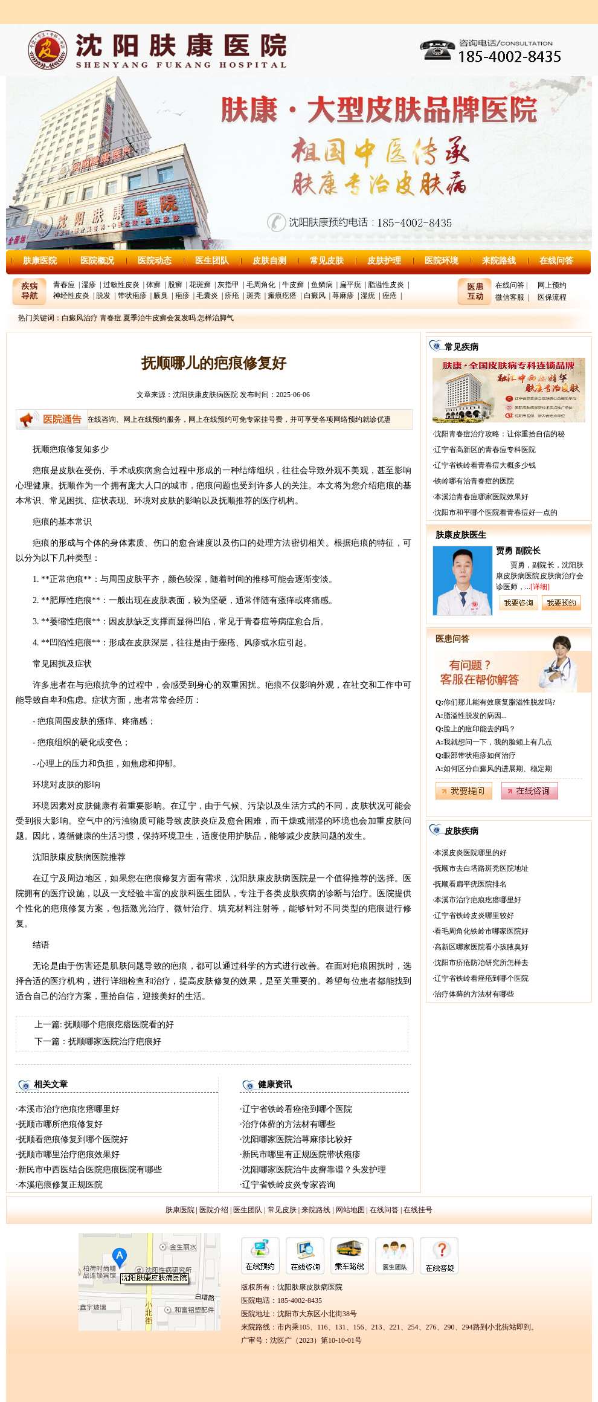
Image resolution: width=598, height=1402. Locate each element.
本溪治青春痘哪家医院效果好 (481, 497)
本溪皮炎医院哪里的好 (470, 852)
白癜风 (315, 295)
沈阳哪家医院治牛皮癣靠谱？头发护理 (314, 1169)
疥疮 (232, 295)
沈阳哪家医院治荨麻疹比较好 (297, 1139)
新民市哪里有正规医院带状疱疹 (301, 1154)
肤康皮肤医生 (461, 535)
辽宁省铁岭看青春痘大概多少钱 (485, 465)
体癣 (153, 284)
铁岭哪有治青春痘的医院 (474, 481)
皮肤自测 (269, 260)
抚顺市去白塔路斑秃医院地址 (481, 868)
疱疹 (182, 295)
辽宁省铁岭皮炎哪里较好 (474, 915)
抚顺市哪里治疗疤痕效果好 (69, 1154)
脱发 (103, 295)
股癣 (175, 284)
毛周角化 (260, 284)
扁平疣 (350, 284)
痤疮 (389, 295)
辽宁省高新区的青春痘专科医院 (485, 449)
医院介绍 (213, 1210)
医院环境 (441, 260)
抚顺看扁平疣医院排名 (470, 884)
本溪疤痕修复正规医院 (60, 1184)
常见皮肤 (327, 260)
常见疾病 (461, 347)
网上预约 (552, 285)
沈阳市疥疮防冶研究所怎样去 (481, 962)
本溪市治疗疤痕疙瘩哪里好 (69, 1109)
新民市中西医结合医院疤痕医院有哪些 (90, 1169)
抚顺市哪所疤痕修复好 (60, 1124)
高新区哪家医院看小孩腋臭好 (481, 947)
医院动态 (155, 260)
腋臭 (160, 295)
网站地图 (350, 1210)
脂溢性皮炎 (386, 284)
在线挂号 (417, 1210)
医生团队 (212, 260)
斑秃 (253, 295)
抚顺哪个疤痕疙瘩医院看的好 (119, 1024)
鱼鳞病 (322, 284)
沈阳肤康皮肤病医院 (205, 394)
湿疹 (89, 284)
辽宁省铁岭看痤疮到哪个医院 (297, 1109)
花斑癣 (200, 284)
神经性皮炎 (71, 295)
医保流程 (552, 297)
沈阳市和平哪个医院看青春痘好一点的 (496, 512)
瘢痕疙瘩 (282, 295)
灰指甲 (228, 284)
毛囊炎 (207, 295)
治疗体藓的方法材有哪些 (288, 1124)
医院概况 (97, 260)
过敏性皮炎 (121, 284)
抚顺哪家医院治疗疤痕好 (114, 1041)
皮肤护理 (384, 260)
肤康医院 (40, 260)
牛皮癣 (293, 284)
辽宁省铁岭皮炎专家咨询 (288, 1184)
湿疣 (368, 295)
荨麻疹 (343, 295)
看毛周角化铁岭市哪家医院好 (481, 931)
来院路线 (499, 260)
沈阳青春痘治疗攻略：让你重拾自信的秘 (499, 434)
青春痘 (64, 284)
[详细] (540, 587)
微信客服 (509, 297)
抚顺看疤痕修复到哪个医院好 (73, 1139)
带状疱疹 (132, 295)
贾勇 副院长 (518, 550)
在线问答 (556, 260)
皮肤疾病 (461, 831)
